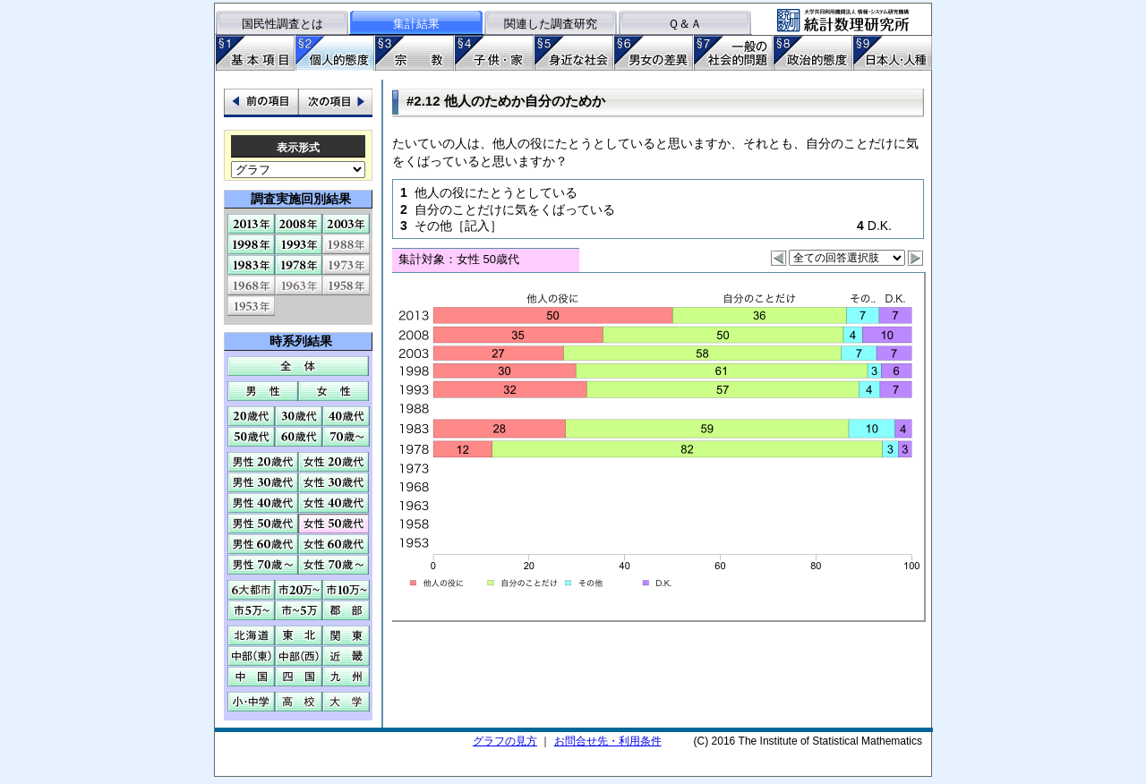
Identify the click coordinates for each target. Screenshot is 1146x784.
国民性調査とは (282, 23)
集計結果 (416, 23)
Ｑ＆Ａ (685, 23)
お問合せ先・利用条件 (608, 741)
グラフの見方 (505, 741)
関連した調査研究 (550, 23)
